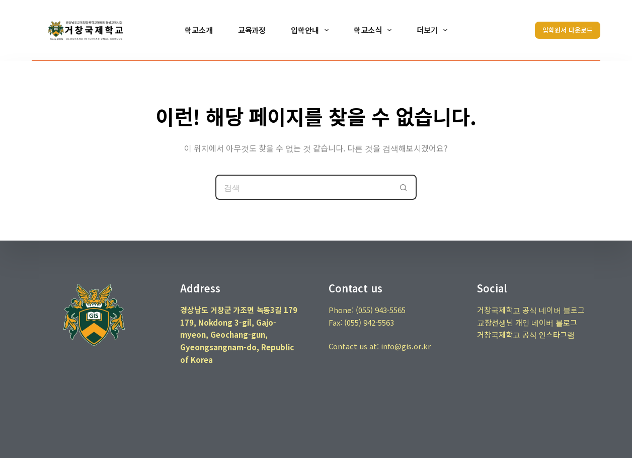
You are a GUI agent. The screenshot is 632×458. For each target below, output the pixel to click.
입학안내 (312, 30)
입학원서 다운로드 (567, 30)
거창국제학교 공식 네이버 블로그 (531, 309)
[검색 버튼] (404, 187)
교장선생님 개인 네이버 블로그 (527, 322)
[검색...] (303, 187)
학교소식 (375, 30)
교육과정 (252, 30)
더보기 (434, 30)
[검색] (511, 30)
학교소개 (199, 30)
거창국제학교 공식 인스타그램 (526, 334)
